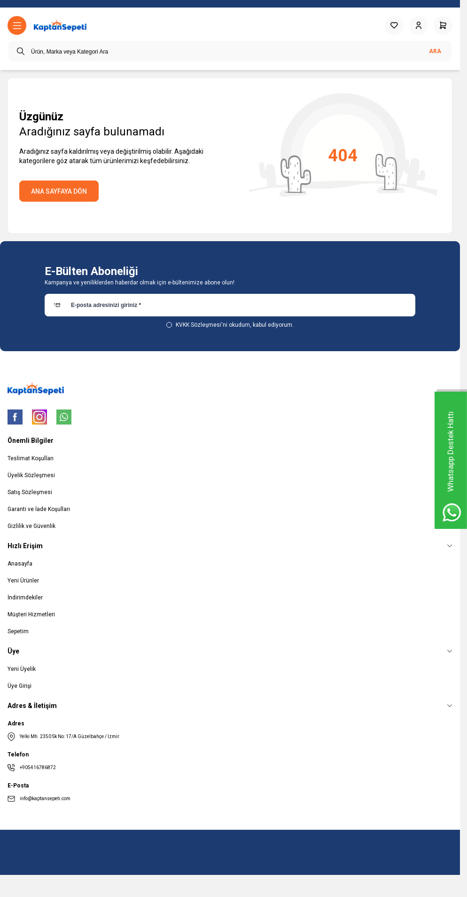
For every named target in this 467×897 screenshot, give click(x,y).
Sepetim (18, 631)
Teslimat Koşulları (31, 458)
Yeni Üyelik (22, 669)
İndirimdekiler (25, 597)
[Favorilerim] (394, 25)
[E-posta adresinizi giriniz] (230, 305)
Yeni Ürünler (23, 580)
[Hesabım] (418, 25)
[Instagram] (39, 417)
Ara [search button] (435, 51)
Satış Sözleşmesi (30, 492)
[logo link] (60, 25)
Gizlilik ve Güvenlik (31, 526)
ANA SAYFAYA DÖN (59, 191)
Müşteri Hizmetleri (31, 614)
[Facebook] (15, 417)
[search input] (229, 51)
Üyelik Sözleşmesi (31, 475)
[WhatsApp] (63, 417)
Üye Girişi (19, 686)
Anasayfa (20, 563)
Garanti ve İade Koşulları (39, 509)
